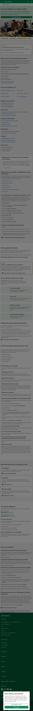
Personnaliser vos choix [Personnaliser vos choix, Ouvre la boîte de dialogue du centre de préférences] (16, 704)
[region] (16, 700)
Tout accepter (16, 707)
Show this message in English (10, 701)
